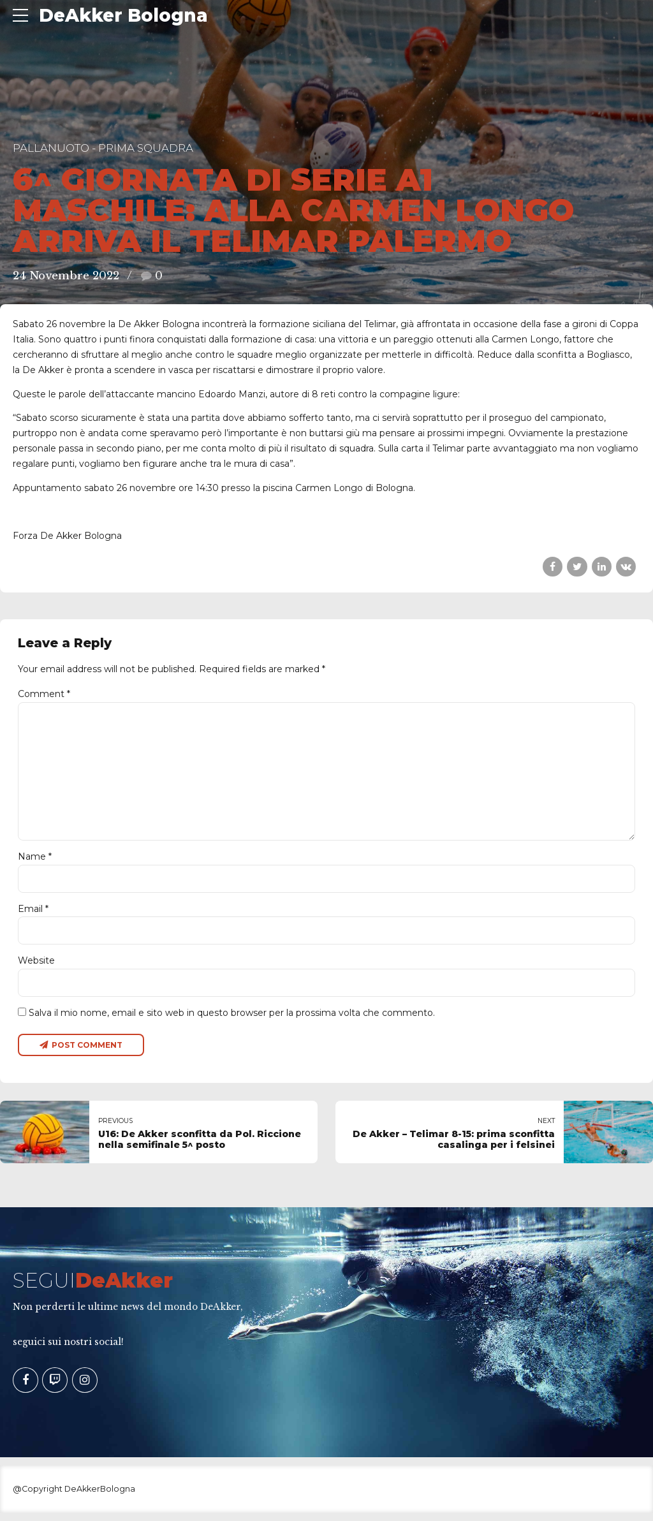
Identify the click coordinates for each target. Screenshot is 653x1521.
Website (36, 967)
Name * (35, 862)
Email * (33, 915)
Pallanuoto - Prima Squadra (103, 148)
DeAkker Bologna (123, 15)
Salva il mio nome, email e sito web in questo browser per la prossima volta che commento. (232, 1020)
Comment (44, 694)
